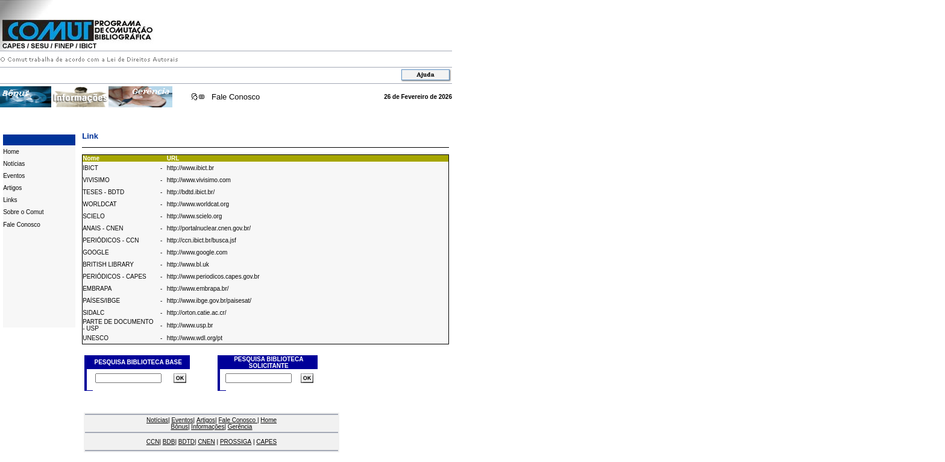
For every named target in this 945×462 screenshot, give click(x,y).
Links (10, 200)
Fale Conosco (236, 96)
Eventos (14, 175)
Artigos (12, 188)
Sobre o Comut (23, 212)
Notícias (14, 163)
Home (11, 151)
